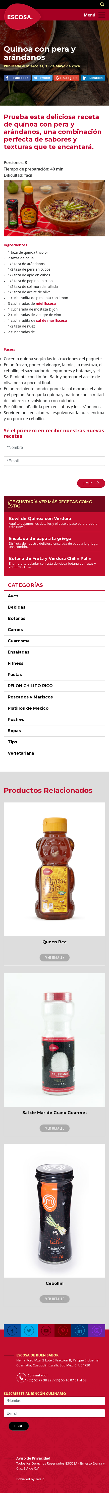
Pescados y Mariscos (30, 697)
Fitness (15, 663)
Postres (16, 719)
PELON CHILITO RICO (30, 685)
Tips (12, 742)
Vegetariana (21, 753)
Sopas (14, 730)
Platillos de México (28, 708)
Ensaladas (18, 652)
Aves (13, 596)
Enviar (18, 1426)
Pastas (15, 674)
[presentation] (74, 1429)
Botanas (16, 618)
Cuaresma (19, 641)
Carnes (15, 629)
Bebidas (16, 607)
